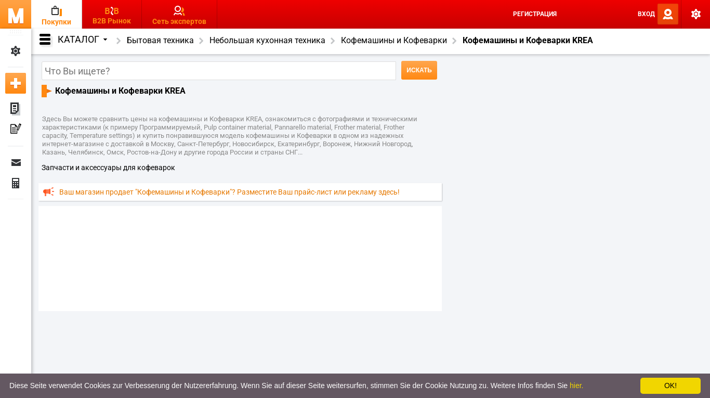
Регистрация (535, 14)
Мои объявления (15, 109)
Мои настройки (15, 51)
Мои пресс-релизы (15, 130)
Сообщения (15, 162)
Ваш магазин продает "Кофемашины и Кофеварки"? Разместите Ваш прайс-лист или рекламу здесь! (229, 192)
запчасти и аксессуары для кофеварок (108, 167)
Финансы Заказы (15, 183)
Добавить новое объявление (15, 83)
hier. (576, 385)
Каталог (82, 39)
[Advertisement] (240, 258)
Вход (646, 14)
